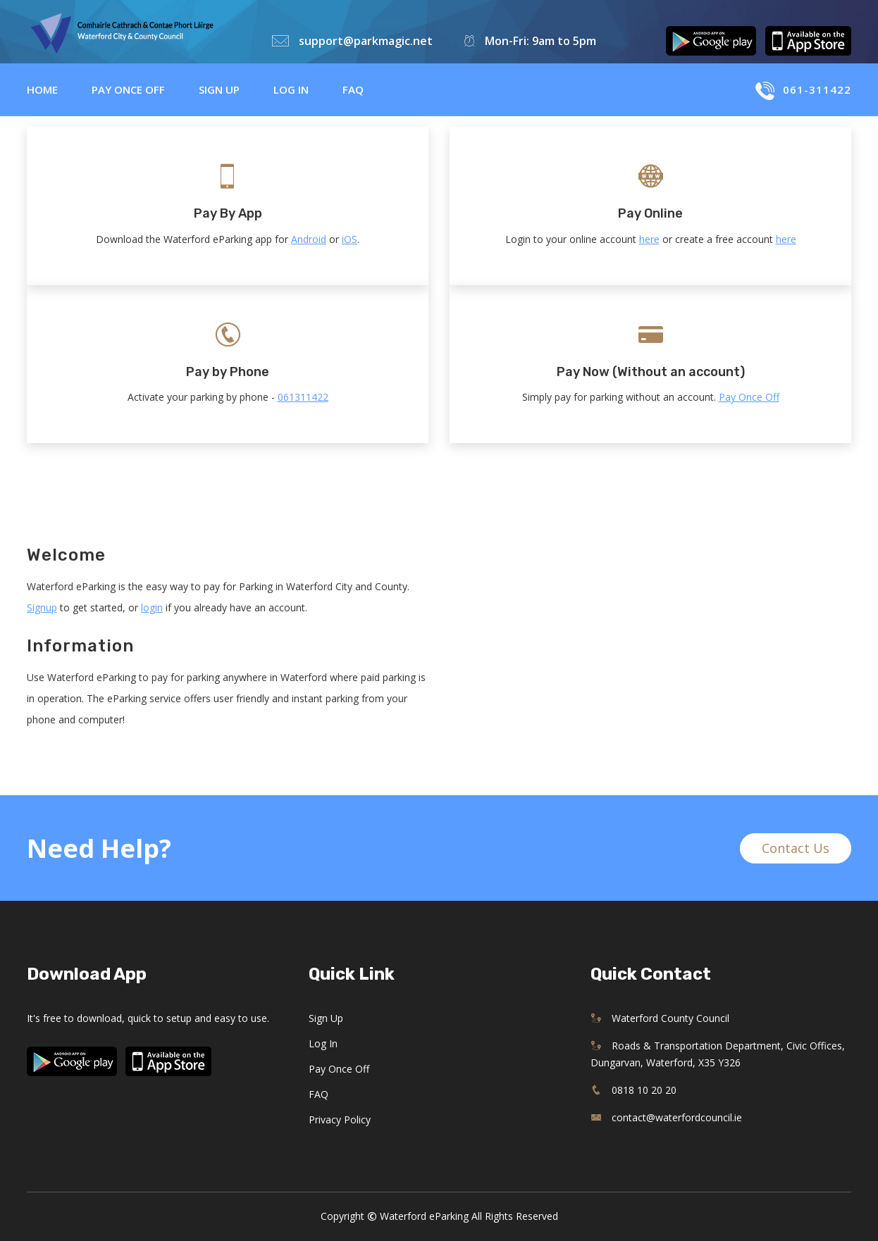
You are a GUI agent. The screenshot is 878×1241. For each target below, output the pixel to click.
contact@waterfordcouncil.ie (666, 1117)
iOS (349, 239)
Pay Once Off (128, 89)
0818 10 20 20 (633, 1090)
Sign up (219, 89)
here (649, 239)
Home (42, 89)
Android (308, 239)
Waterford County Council (660, 1018)
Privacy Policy (340, 1119)
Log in (291, 89)
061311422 (303, 397)
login (152, 607)
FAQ (353, 89)
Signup (42, 607)
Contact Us (795, 848)
